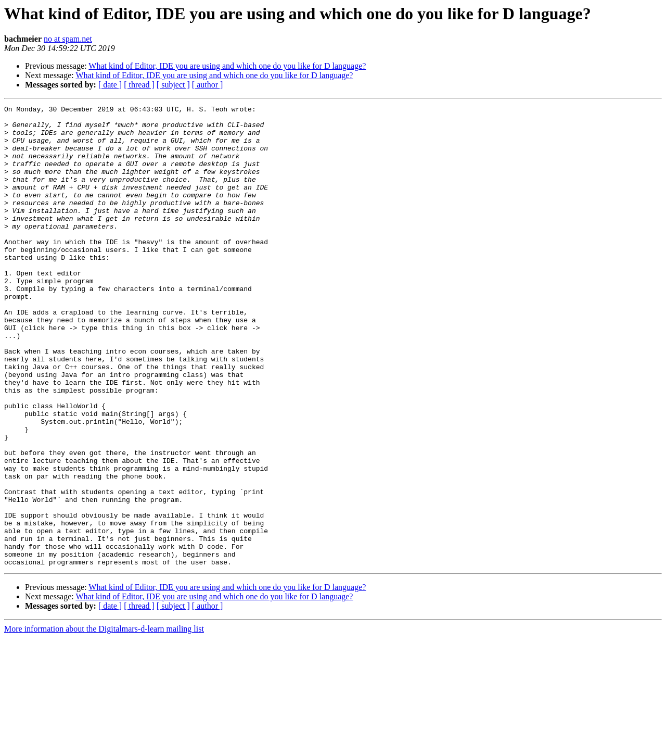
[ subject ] (173, 84)
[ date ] (110, 84)
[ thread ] (139, 84)
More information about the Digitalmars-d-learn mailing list (104, 720)
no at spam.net (68, 38)
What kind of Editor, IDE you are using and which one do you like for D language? (227, 65)
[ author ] (207, 84)
